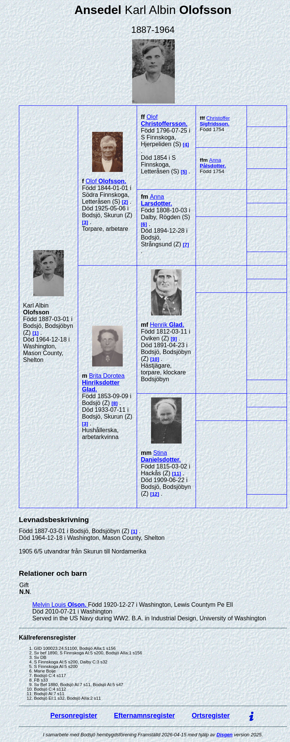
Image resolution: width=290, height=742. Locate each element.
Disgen (224, 734)
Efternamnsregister (144, 715)
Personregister (73, 715)
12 (154, 494)
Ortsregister (211, 715)
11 (176, 473)
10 (154, 359)
